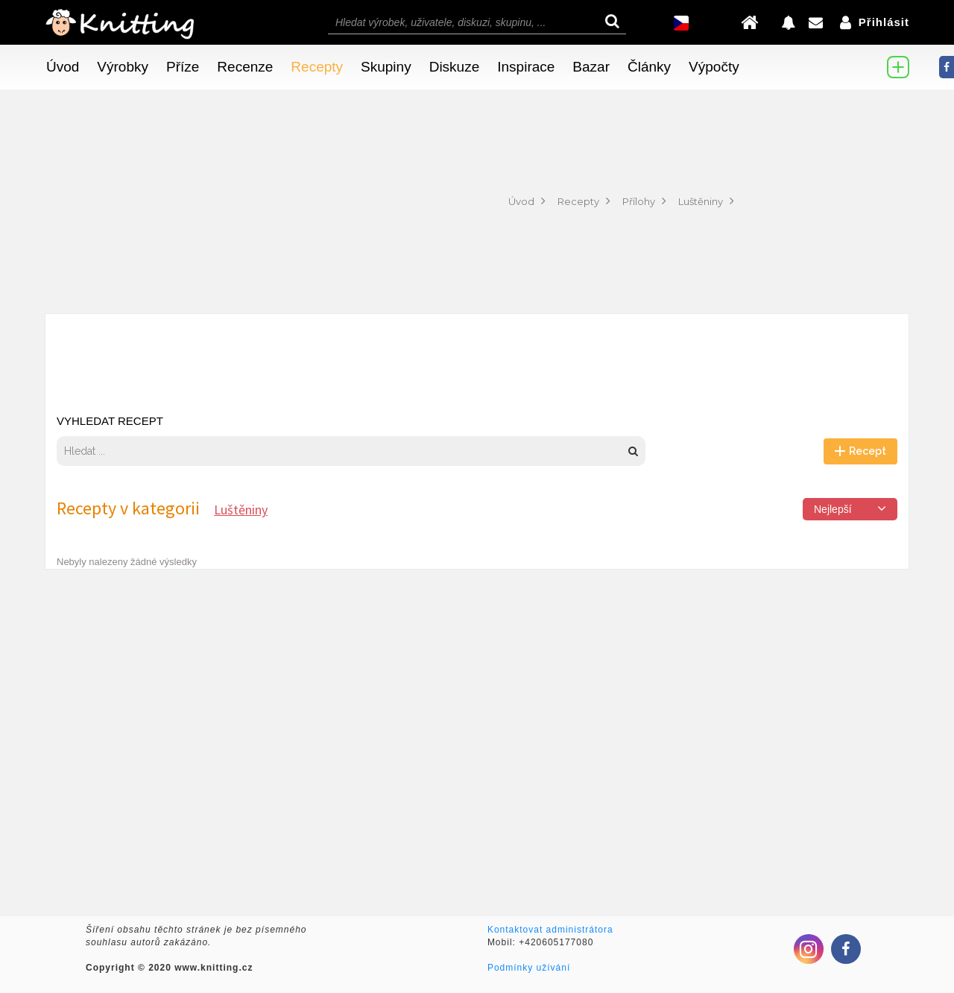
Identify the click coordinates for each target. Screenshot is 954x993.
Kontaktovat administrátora (550, 929)
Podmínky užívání (528, 967)
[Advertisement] (251, 201)
